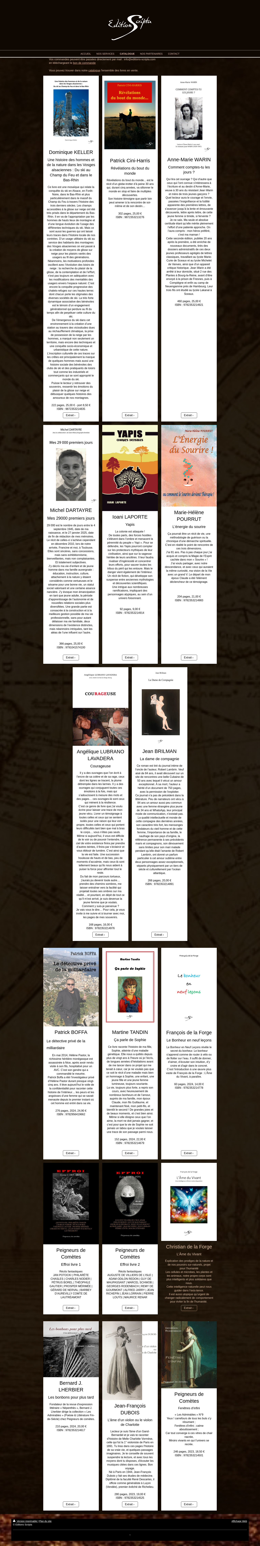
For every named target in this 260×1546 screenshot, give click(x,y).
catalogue (94, 70)
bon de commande (84, 62)
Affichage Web (239, 1521)
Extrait (70, 415)
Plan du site (45, 1521)
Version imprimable (25, 1521)
